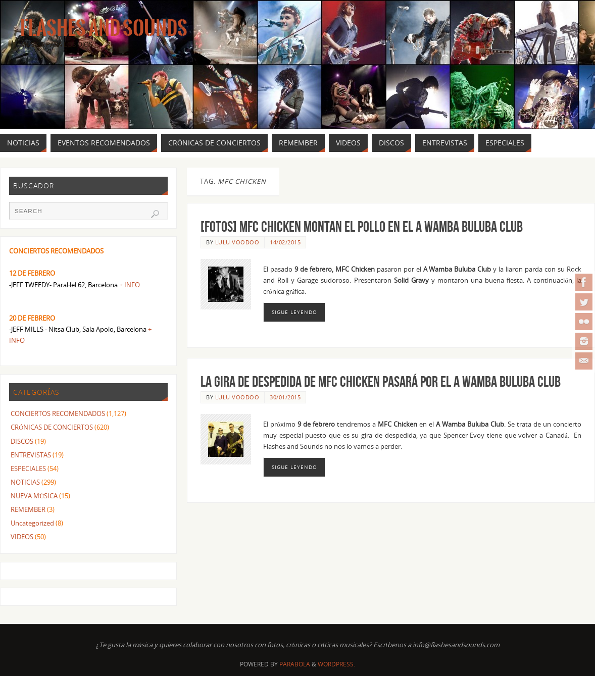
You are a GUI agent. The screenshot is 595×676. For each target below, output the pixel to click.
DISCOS (22, 441)
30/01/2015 (285, 397)
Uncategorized (32, 523)
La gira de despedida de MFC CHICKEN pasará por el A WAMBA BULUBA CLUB (381, 381)
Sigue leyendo (294, 312)
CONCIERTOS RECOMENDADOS (58, 413)
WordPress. (336, 664)
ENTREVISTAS (31, 454)
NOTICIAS (25, 482)
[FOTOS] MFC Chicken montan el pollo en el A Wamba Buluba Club (362, 226)
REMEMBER (28, 509)
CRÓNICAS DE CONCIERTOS (52, 427)
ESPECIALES (28, 468)
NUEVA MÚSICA (34, 495)
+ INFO (129, 284)
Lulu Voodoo (237, 242)
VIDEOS (22, 536)
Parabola (294, 664)
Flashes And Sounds (103, 28)
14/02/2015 (285, 242)
